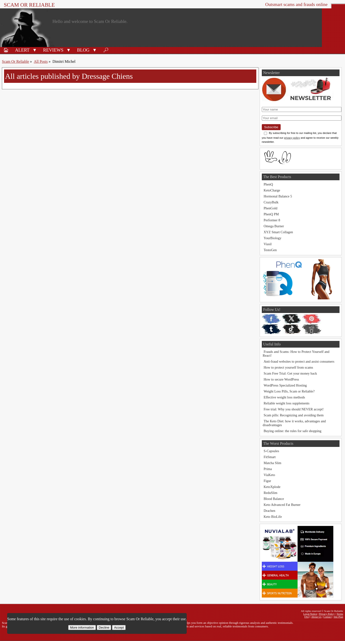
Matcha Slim (272, 463)
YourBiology (273, 238)
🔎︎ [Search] (106, 50)
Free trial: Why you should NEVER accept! (294, 409)
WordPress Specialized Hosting (285, 385)
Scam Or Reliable (29, 5)
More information (82, 627)
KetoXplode (272, 487)
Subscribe (271, 127)
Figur (267, 481)
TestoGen (270, 250)
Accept (119, 627)
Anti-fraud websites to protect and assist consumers (299, 361)
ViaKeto (269, 475)
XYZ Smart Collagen (278, 232)
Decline (104, 627)
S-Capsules (271, 451)
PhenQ (268, 184)
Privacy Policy (327, 613)
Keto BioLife (273, 517)
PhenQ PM (271, 214)
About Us (316, 616)
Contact (327, 616)
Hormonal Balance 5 (278, 196)
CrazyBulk (271, 202)
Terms (339, 613)
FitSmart (270, 457)
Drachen (269, 511)
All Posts (41, 61)
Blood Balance (274, 499)
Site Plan (338, 616)
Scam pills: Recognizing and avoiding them (294, 415)
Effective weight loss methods (284, 397)
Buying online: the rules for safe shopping (292, 431)
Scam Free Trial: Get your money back (290, 373)
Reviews (53, 50)
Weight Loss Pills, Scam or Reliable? (289, 391)
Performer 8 (272, 220)
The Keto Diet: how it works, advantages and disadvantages (294, 423)
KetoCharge (272, 190)
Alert (22, 50)
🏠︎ (6, 50)
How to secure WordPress (281, 379)
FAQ (306, 616)
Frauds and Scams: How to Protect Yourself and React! (296, 353)
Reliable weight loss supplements (286, 403)
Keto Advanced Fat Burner (282, 505)
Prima (268, 469)
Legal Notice (310, 613)
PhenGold (271, 208)
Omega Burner (274, 226)
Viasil (268, 244)
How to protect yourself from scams (288, 367)
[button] (35, 49)
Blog (83, 50)
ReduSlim (271, 493)
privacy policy (292, 137)
